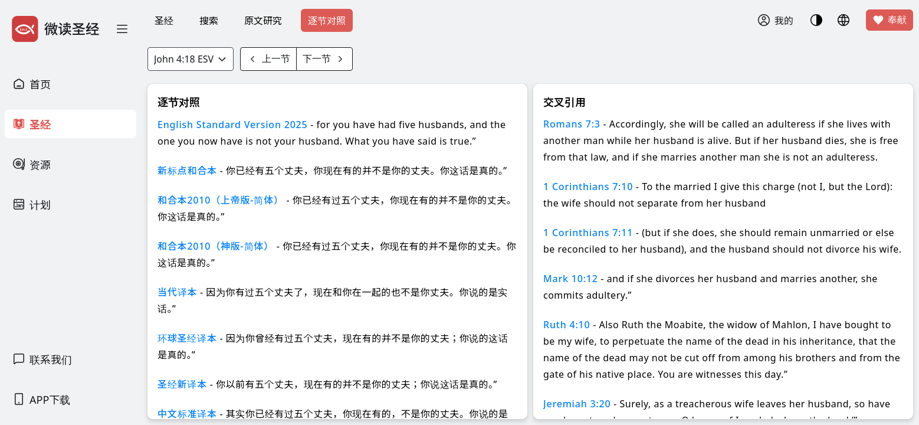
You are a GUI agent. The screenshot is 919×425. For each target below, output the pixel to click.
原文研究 (263, 20)
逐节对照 (327, 20)
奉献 (889, 20)
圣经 (164, 20)
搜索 (208, 20)
